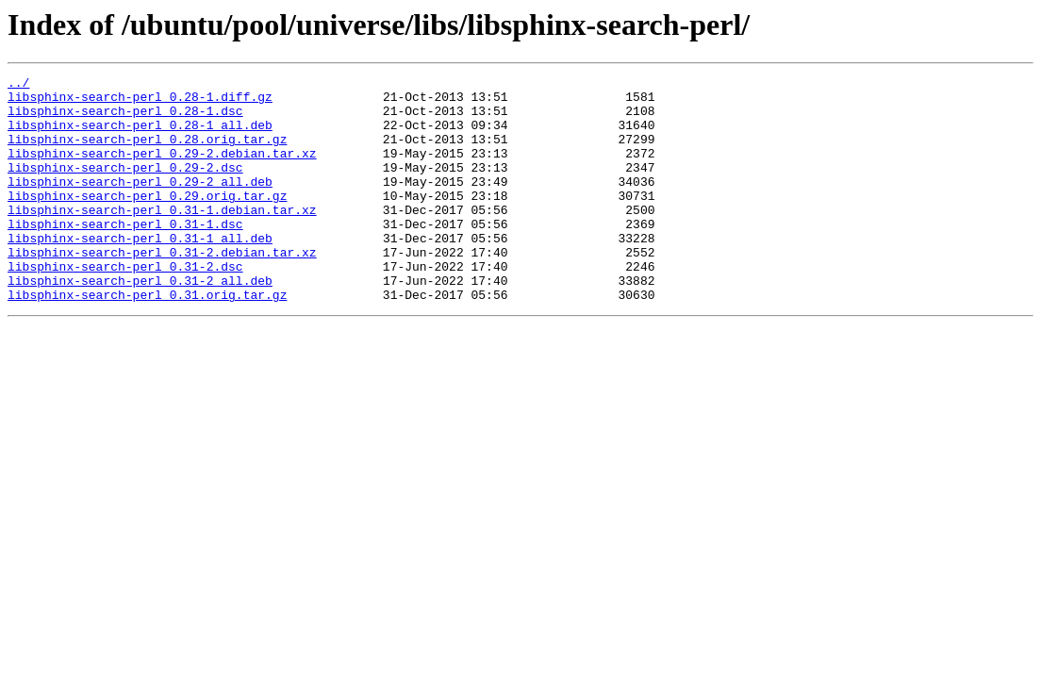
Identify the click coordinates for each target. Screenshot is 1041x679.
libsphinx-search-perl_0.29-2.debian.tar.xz (162, 169)
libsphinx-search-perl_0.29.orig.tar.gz (147, 220)
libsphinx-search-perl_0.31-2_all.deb (140, 322)
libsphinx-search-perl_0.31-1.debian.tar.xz (162, 237)
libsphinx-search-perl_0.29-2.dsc (125, 186)
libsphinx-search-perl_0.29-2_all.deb (140, 203)
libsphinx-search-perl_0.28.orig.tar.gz (147, 152)
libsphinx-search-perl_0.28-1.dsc (125, 118)
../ (18, 84)
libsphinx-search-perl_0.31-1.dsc (125, 254)
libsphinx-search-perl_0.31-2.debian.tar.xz (162, 288)
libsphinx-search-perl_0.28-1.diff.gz (140, 101)
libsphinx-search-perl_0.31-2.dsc (125, 305)
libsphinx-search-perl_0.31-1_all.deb (140, 271)
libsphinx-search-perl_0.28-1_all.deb (140, 135)
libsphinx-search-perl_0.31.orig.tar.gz (147, 339)
